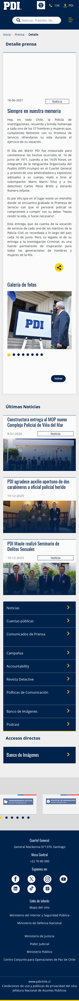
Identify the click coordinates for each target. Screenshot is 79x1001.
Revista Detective (40, 679)
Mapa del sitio (39, 907)
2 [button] (6, 817)
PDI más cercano (72, 5)
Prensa (19, 35)
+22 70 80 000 (39, 861)
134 (56, 5)
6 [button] (28, 817)
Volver (58, 378)
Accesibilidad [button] (41, 5)
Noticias (40, 608)
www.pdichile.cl (39, 981)
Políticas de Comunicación (40, 692)
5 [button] (23, 817)
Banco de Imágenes (40, 711)
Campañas (40, 653)
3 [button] (12, 817)
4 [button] (17, 817)
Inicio (7, 35)
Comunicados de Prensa (40, 634)
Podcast (40, 724)
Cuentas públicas (40, 621)
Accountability (40, 666)
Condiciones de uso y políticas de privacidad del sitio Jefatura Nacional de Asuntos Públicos (39, 988)
